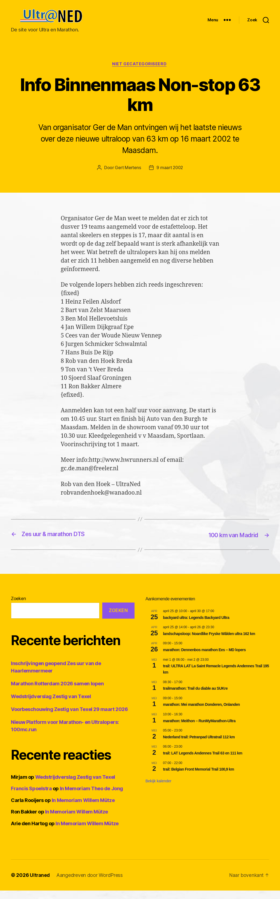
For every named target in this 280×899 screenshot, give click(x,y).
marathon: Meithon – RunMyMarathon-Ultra (199, 729)
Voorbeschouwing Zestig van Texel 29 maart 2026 (69, 718)
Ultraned (40, 883)
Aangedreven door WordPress (90, 883)
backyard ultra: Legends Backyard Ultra (196, 626)
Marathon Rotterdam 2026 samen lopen (57, 692)
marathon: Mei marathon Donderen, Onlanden (201, 713)
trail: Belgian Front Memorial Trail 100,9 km (198, 777)
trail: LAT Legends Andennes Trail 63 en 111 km (202, 761)
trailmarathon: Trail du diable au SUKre (195, 697)
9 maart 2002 (170, 176)
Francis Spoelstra (31, 797)
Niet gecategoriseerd (140, 72)
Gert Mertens (127, 176)
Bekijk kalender (158, 789)
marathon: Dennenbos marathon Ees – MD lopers (204, 658)
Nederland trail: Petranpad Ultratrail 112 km (199, 745)
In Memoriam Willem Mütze (83, 809)
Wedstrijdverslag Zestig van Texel (51, 705)
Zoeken (18, 607)
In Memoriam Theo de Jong (91, 797)
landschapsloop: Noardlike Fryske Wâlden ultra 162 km (209, 642)
